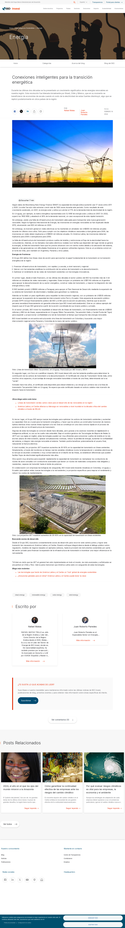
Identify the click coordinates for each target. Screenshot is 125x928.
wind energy (73, 595)
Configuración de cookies (24, 922)
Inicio (11, 28)
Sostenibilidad (106, 8)
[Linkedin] (12, 880)
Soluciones (86, 8)
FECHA (106, 109)
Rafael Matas (69, 110)
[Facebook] (5, 880)
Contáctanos (68, 858)
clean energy (20, 595)
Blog (2, 855)
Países (68, 8)
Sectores (77, 8)
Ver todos (10, 824)
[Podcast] (34, 880)
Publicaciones (5, 862)
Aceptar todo (93, 924)
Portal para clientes (114, 2)
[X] (20, 880)
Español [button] (82, 2)
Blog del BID (109, 63)
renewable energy (38, 595)
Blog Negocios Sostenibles (25, 28)
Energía (39, 28)
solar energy (57, 595)
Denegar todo (93, 918)
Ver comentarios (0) (60, 720)
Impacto (96, 8)
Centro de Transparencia (72, 855)
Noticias (4, 858)
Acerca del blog (78, 63)
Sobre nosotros (48, 8)
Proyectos (59, 8)
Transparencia (97, 2)
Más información (35, 661)
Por (65, 108)
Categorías (47, 63)
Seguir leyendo (31, 808)
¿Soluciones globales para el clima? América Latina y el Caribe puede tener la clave (52, 576)
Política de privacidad (9, 922)
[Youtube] (27, 880)
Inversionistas (119, 8)
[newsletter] (41, 880)
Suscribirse (28, 700)
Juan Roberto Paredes (84, 112)
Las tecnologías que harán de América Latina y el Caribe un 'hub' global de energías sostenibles (57, 572)
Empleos (67, 862)
